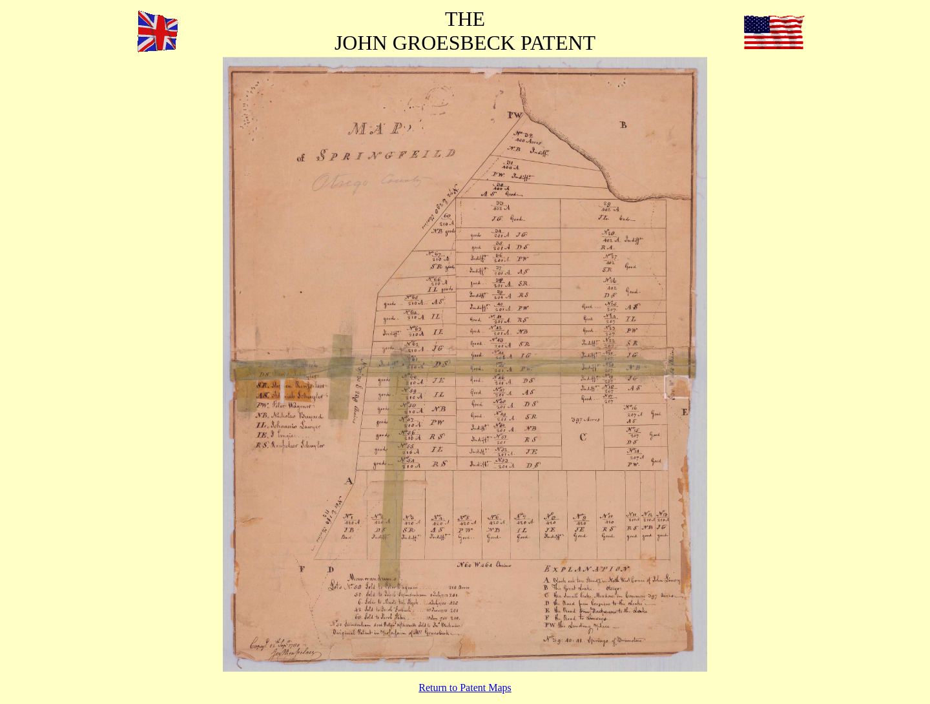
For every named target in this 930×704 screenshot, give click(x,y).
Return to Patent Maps (465, 687)
